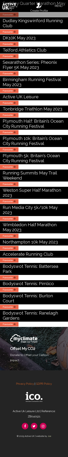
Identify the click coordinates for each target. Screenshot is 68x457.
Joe (49, 436)
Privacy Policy (25, 383)
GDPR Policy (44, 383)
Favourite (9, 32)
